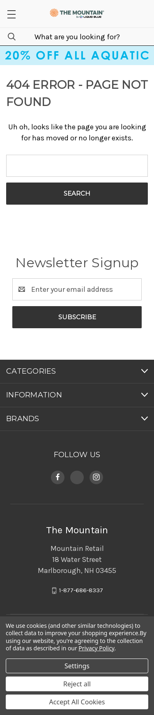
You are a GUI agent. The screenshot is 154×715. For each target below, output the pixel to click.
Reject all (77, 683)
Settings (77, 665)
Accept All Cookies (77, 701)
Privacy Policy (96, 648)
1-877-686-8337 (81, 590)
